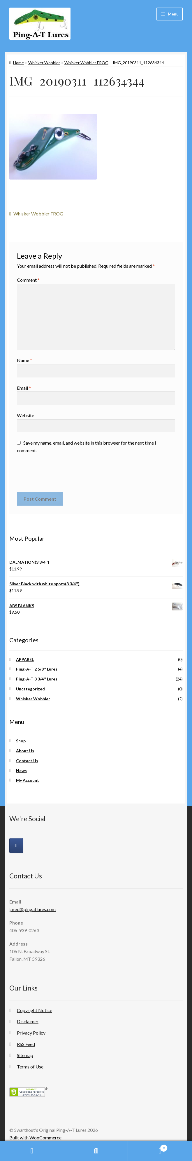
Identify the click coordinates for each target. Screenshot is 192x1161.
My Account (27, 780)
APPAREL (25, 659)
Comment (28, 280)
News (21, 770)
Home (18, 62)
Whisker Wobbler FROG (86, 62)
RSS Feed (26, 1044)
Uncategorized (30, 688)
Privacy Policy (31, 1032)
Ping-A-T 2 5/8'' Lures (36, 668)
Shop (21, 740)
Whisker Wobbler (44, 62)
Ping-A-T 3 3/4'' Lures (36, 678)
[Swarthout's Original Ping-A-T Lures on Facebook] (16, 845)
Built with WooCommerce (35, 1137)
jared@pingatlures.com (32, 909)
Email (24, 388)
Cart (148, 1147)
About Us (25, 750)
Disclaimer (27, 1021)
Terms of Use (30, 1066)
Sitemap (25, 1055)
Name (24, 360)
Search (96, 1151)
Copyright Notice (34, 1010)
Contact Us (27, 760)
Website (25, 415)
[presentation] (61, 475)
